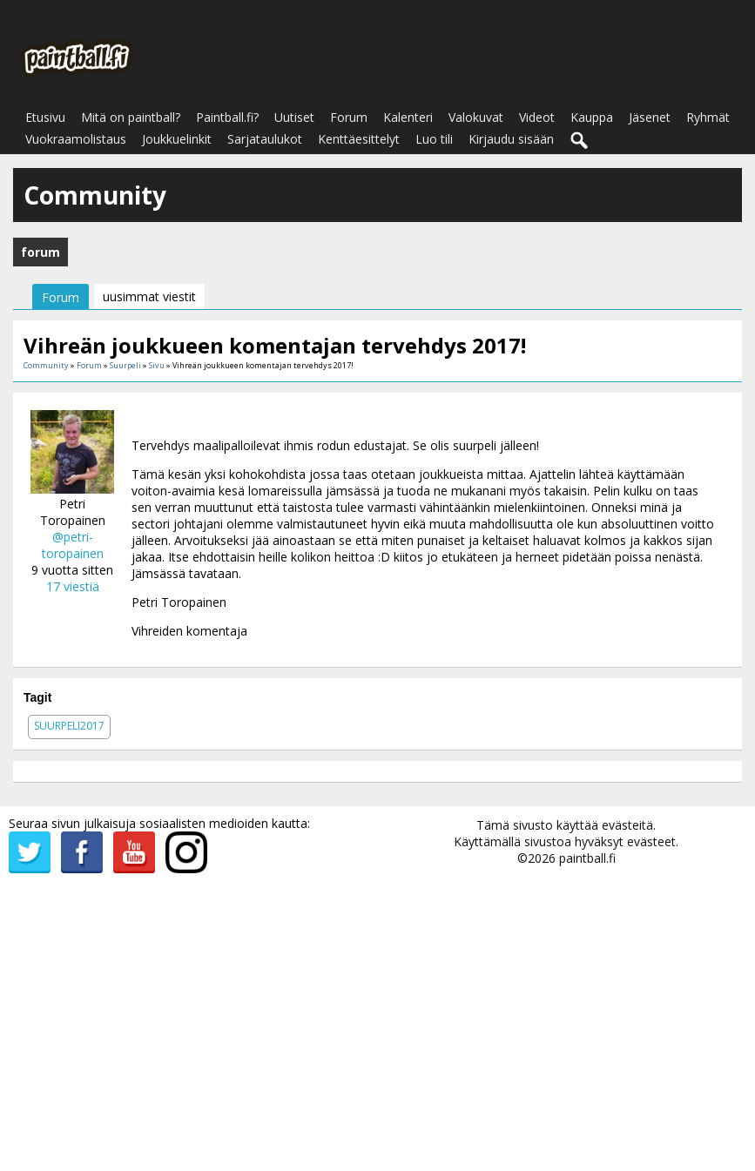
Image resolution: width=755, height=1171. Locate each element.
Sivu (157, 365)
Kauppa (591, 117)
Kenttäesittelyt (359, 139)
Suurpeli (125, 365)
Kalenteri (408, 117)
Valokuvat (475, 117)
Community (46, 365)
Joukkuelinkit (177, 139)
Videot (537, 117)
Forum (348, 117)
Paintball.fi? (227, 117)
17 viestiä (72, 586)
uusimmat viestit (149, 296)
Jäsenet (650, 117)
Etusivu (45, 117)
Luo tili (434, 139)
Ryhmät (708, 117)
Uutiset (294, 117)
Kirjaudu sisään (511, 139)
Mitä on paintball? (130, 117)
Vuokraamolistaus (75, 139)
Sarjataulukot (264, 139)
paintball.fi (587, 858)
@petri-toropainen (73, 545)
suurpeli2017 (69, 725)
